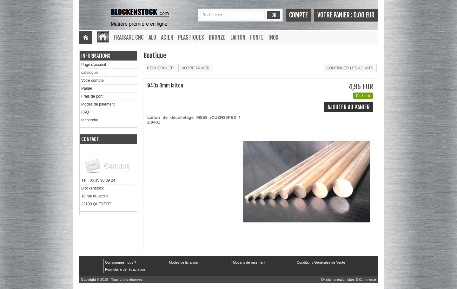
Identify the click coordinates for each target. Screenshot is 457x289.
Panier (86, 88)
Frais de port (92, 96)
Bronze (217, 37)
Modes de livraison (183, 262)
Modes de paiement (98, 104)
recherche (89, 120)
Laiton (237, 37)
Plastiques (191, 37)
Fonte (257, 37)
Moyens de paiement (249, 262)
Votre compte (92, 80)
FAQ (85, 112)
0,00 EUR (364, 15)
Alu (152, 37)
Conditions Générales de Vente (321, 262)
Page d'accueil (93, 64)
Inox (273, 37)
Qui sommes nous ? (120, 262)
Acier (167, 37)
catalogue (89, 72)
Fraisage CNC (129, 37)
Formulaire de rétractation (125, 269)
